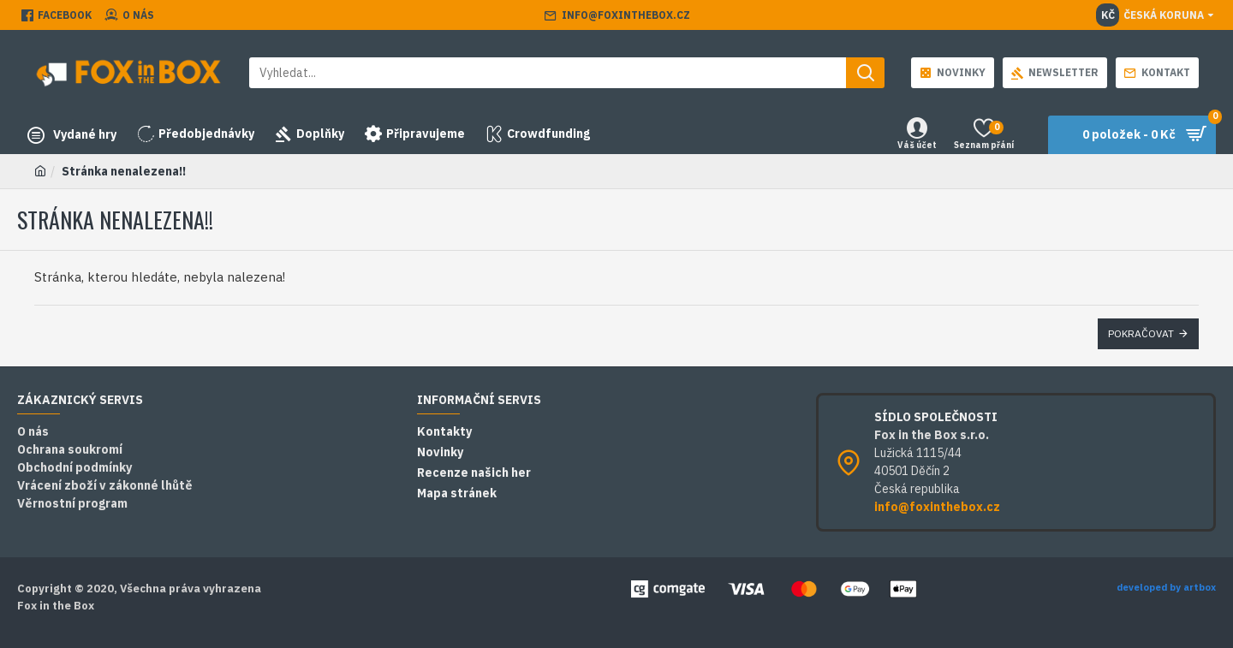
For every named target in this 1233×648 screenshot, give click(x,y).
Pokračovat (1141, 333)
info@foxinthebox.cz (937, 506)
